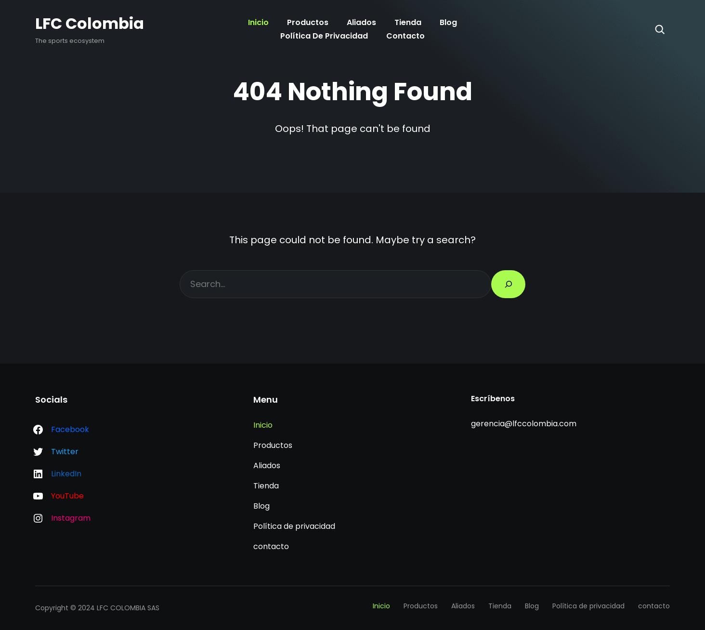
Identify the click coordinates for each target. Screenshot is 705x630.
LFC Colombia (89, 23)
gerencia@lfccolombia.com (523, 423)
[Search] (660, 29)
